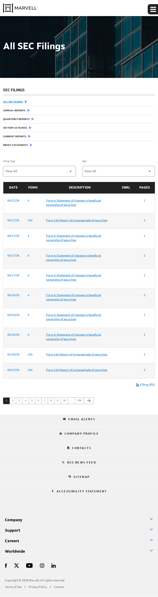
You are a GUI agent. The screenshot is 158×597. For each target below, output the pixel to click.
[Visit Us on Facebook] (6, 565)
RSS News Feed (79, 462)
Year (84, 161)
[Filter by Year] (118, 171)
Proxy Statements (15, 145)
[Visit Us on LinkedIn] (53, 565)
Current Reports (14, 136)
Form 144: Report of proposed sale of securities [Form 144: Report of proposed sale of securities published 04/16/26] (76, 354)
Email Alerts (79, 419)
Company (13, 520)
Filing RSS (145, 385)
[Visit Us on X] (16, 565)
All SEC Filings (13, 102)
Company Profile (79, 433)
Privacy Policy (38, 587)
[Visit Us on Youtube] (29, 565)
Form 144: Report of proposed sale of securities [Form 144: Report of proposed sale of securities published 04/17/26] (76, 220)
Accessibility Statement (79, 491)
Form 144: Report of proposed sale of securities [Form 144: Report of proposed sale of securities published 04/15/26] (76, 370)
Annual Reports (14, 110)
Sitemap (79, 477)
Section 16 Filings (15, 128)
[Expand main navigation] (153, 9)
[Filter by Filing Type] (39, 171)
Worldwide (15, 552)
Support (12, 531)
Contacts (79, 448)
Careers (12, 541)
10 (65, 400)
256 (79, 400)
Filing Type (9, 161)
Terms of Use (13, 587)
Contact (59, 587)
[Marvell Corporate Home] (20, 8)
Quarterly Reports (16, 119)
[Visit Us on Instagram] (42, 565)
